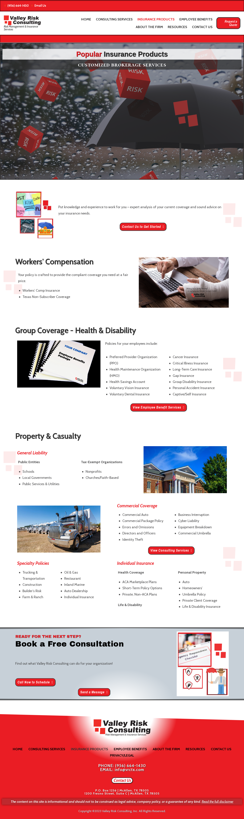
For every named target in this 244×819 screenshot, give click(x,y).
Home (86, 19)
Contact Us (202, 27)
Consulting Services (114, 19)
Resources (177, 27)
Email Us (39, 5)
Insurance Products (156, 19)
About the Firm (149, 27)
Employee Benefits (196, 19)
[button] (143, 227)
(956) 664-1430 (17, 5)
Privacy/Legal (122, 755)
